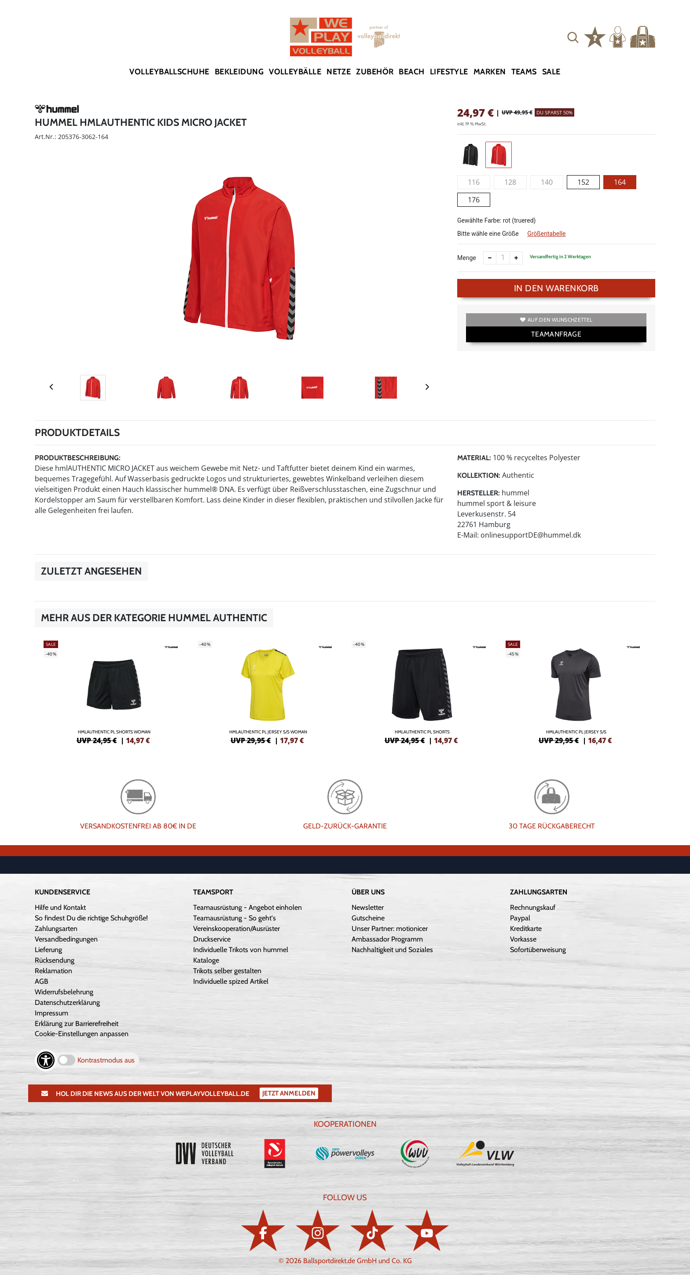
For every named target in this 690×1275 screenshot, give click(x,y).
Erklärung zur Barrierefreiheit (76, 1023)
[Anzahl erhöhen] (516, 257)
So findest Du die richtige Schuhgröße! (91, 918)
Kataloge (206, 960)
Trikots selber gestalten (227, 971)
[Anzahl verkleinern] (489, 257)
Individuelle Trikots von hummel (240, 949)
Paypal (520, 918)
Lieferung (48, 949)
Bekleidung (239, 72)
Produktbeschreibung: (78, 458)
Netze (339, 72)
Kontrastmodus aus (106, 1060)
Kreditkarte (526, 928)
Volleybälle (295, 72)
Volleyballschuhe (169, 72)
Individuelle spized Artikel (230, 981)
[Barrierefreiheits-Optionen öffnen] (46, 1060)
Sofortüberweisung (538, 949)
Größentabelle (546, 233)
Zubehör (374, 72)
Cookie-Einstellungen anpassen (81, 1034)
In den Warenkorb (556, 288)
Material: (474, 458)
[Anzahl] (503, 257)
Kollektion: (478, 475)
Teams (524, 72)
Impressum (51, 1013)
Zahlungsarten (56, 928)
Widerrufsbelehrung (64, 992)
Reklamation (53, 971)
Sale (551, 72)
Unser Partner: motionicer (390, 928)
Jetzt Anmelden (289, 1093)
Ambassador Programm (387, 939)
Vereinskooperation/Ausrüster (236, 928)
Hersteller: (478, 493)
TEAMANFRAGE (556, 334)
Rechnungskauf (532, 907)
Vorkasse (523, 939)
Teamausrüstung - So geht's (234, 918)
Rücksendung (54, 960)
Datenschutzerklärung (67, 1002)
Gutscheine (368, 918)
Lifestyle (449, 72)
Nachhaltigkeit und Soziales (392, 949)
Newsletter (368, 907)
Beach (411, 72)
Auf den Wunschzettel (556, 319)
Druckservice (212, 939)
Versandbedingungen (66, 939)
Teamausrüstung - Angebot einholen (247, 907)
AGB (41, 981)
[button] (573, 37)
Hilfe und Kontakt (60, 907)
